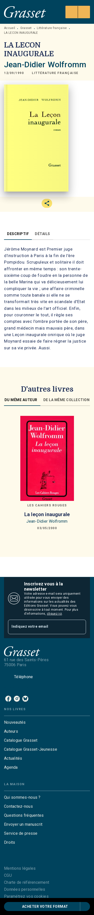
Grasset (26, 28)
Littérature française (52, 28)
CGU (8, 875)
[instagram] (17, 698)
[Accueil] (25, 12)
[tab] (18, 234)
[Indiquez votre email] (40, 627)
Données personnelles (24, 889)
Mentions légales (20, 868)
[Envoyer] (80, 627)
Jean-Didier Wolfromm (45, 64)
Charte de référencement (26, 882)
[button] (55, 73)
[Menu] (77, 12)
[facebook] (8, 698)
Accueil (9, 28)
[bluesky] (25, 698)
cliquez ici (54, 613)
